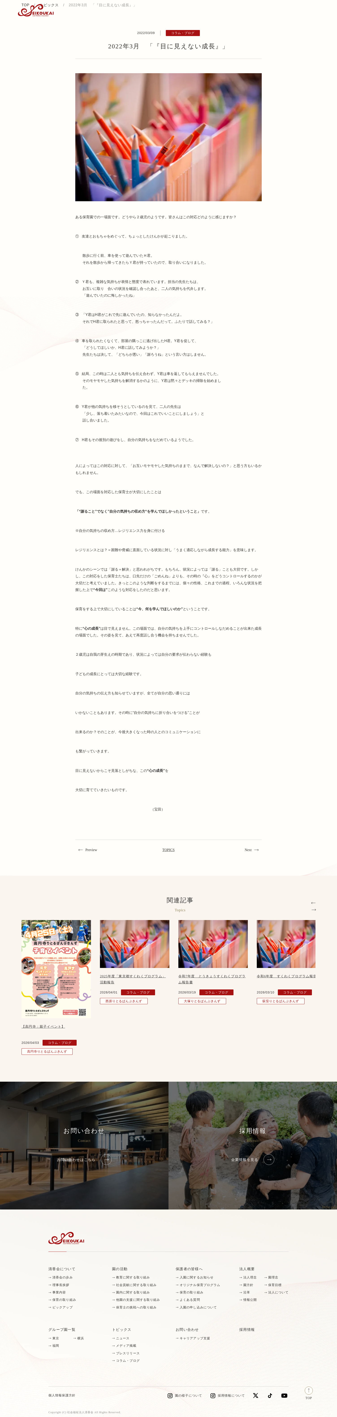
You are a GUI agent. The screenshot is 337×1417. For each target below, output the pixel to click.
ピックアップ (62, 1307)
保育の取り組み (64, 1299)
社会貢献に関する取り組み (136, 1285)
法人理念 (250, 1277)
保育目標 (275, 1285)
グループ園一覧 (62, 1329)
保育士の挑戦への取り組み (136, 1307)
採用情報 (270, 10)
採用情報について (231, 1395)
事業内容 (59, 1292)
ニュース (123, 1338)
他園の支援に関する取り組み (138, 1299)
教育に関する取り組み (133, 1277)
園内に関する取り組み (133, 1292)
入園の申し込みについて (198, 1307)
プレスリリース (128, 1353)
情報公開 (250, 1299)
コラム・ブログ (128, 1360)
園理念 (273, 1277)
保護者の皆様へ (189, 1269)
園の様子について (188, 1395)
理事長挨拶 (60, 1285)
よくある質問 (190, 1299)
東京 (55, 1338)
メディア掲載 (126, 1345)
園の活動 (119, 1269)
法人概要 (247, 1269)
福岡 (55, 1345)
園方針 (248, 1285)
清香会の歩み (62, 1277)
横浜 (80, 1338)
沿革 (246, 1292)
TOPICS (168, 850)
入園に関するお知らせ (197, 1277)
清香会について (62, 1269)
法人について (278, 1292)
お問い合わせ (303, 10)
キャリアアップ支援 (195, 1338)
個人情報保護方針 (62, 1395)
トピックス (67, 10)
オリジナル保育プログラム (200, 1285)
